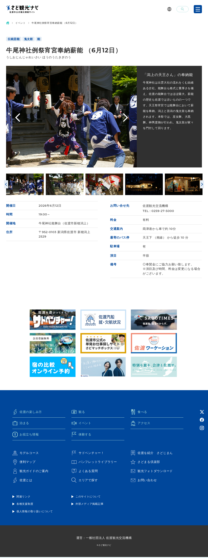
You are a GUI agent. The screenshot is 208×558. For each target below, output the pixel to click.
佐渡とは (22, 481)
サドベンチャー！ (87, 453)
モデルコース (25, 453)
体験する (81, 435)
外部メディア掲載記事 (90, 504)
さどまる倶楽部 (145, 463)
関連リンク (23, 497)
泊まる (20, 424)
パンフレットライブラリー (94, 463)
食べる (138, 412)
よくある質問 (84, 472)
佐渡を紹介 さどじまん (151, 453)
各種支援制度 (24, 504)
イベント (20, 22)
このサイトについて (88, 497)
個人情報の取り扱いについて (34, 512)
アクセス (140, 424)
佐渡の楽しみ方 (27, 412)
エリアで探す (84, 481)
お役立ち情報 (25, 435)
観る (78, 412)
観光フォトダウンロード (151, 472)
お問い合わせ (143, 481)
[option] (90, 117)
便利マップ (24, 463)
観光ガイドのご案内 (30, 472)
